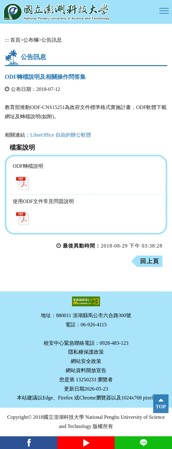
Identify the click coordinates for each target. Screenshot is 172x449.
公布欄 (31, 40)
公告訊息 (51, 40)
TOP (161, 406)
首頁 (15, 40)
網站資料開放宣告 (86, 370)
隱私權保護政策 (86, 352)
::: (7, 40)
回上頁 (149, 261)
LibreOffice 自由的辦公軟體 (60, 135)
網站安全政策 (86, 361)
